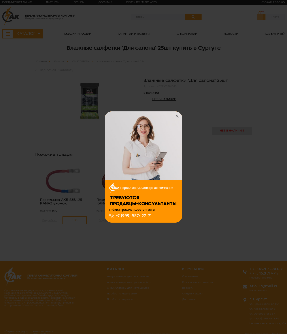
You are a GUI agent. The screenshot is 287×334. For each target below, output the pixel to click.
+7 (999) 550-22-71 (133, 216)
